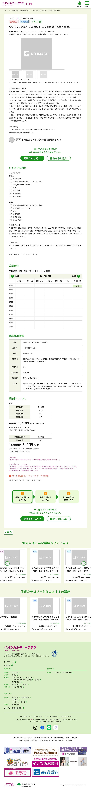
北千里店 (15, 697)
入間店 (14, 675)
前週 (17, 276)
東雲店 (25, 684)
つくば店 (15, 672)
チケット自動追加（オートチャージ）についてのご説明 (30, 476)
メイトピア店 (67, 672)
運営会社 (58, 721)
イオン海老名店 (13, 10)
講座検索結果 (24, 10)
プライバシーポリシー (69, 719)
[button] (7, 563)
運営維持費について (15, 480)
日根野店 (15, 699)
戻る (9, 532)
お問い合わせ (65, 716)
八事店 (57, 672)
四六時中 (69, 740)
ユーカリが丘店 (17, 677)
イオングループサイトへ (22, 719)
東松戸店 (29, 677)
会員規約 (57, 719)
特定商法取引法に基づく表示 (43, 719)
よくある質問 (51, 716)
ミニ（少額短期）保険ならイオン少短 (65, 738)
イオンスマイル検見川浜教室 (22, 679)
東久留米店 (16, 684)
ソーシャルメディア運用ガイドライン (41, 721)
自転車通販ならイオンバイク (43, 738)
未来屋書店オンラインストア (23, 738)
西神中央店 (16, 704)
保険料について (37, 480)
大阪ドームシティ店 (18, 702)
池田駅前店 (25, 697)
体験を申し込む (58, 158)
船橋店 (37, 679)
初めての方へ (24, 716)
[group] (45, 565)
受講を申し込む (32, 158)
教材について (27, 480)
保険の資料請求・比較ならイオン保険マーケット (34, 740)
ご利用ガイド (37, 716)
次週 (74, 276)
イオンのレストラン (58, 740)
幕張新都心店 (16, 682)
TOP (5, 10)
